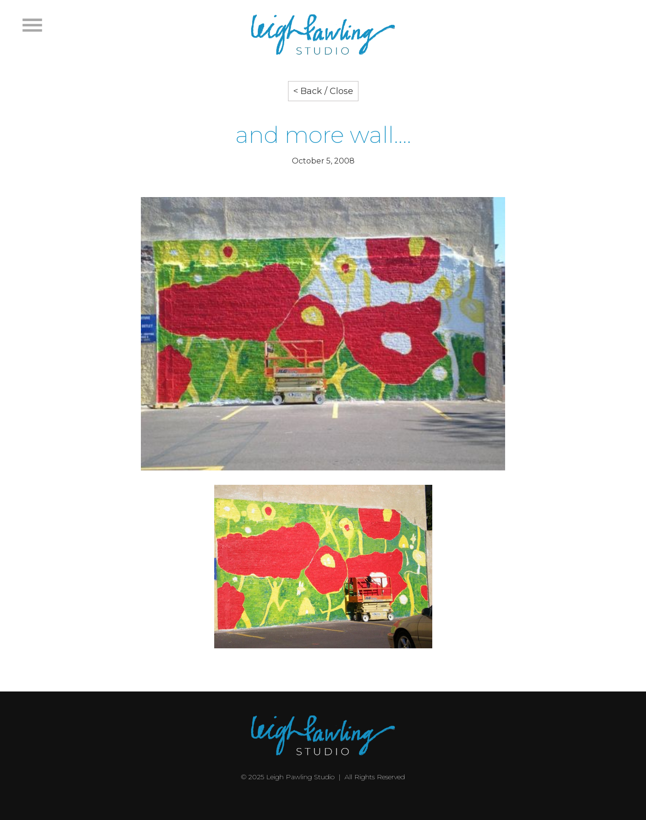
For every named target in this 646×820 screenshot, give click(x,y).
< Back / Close (323, 91)
